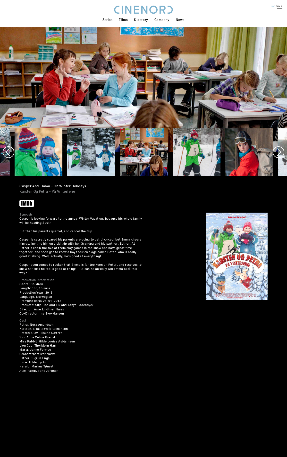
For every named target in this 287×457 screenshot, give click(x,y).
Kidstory (141, 20)
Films (123, 20)
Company (161, 20)
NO (273, 7)
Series (107, 20)
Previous (8, 152)
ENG (280, 7)
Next (278, 152)
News (180, 20)
